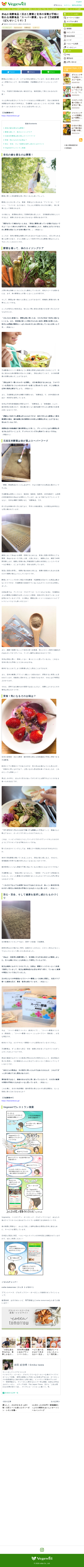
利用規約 (68, 148)
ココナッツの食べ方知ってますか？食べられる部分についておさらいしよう (77, 102)
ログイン (67, 5)
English (79, 2)
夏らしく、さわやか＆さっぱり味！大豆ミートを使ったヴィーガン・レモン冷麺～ (16, 1407)
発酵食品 (27, 27)
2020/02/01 (75, 95)
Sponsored (18, 27)
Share (32, 72)
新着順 (68, 28)
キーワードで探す (72, 18)
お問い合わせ (70, 62)
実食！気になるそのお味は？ (15, 140)
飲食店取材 (69, 36)
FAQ (67, 54)
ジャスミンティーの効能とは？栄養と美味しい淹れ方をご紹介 (77, 115)
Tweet (12, 72)
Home (4, 9)
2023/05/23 (75, 120)
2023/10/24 (75, 108)
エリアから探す (71, 21)
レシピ (68, 40)
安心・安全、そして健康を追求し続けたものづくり (23, 144)
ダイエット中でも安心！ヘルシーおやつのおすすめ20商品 (77, 77)
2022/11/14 (75, 133)
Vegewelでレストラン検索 (14, 148)
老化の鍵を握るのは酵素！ (14, 128)
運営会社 (68, 58)
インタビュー (7, 27)
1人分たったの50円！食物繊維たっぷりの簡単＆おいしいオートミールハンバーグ (45, 1407)
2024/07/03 (75, 82)
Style (8, 9)
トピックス (69, 32)
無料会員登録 (77, 5)
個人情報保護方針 (71, 145)
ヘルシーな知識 (71, 43)
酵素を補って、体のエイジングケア (17, 132)
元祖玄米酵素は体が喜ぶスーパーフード (19, 136)
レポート (36, 27)
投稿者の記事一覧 (11, 1393)
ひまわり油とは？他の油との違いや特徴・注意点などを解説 (77, 128)
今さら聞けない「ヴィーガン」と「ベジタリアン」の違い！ (77, 90)
